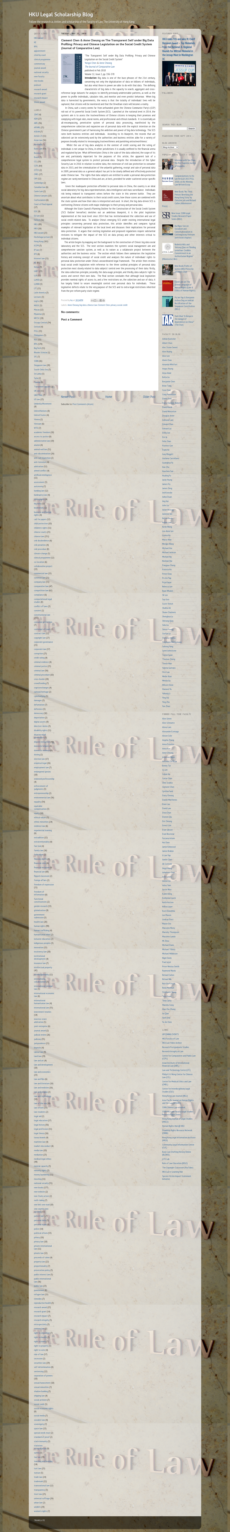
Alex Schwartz (168, 722)
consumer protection (43, 621)
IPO (35, 253)
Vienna (37, 419)
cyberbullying (39, 696)
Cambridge (38, 182)
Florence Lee (167, 445)
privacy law (38, 1241)
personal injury (40, 1224)
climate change (40, 553)
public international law (42, 1280)
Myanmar (38, 313)
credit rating (39, 657)
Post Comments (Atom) (83, 404)
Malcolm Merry (168, 927)
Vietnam (37, 423)
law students (39, 1111)
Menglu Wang (168, 543)
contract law (39, 633)
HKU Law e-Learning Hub (172, 1171)
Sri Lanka (38, 373)
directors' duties (41, 726)
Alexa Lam (166, 727)
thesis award (39, 101)
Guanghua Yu (167, 462)
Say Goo (165, 599)
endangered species (42, 771)
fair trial (37, 845)
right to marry (40, 1341)
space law (38, 1428)
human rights (39, 925)
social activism (40, 1399)
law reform (39, 1107)
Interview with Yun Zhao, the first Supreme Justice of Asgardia (185, 163)
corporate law (40, 649)
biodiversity (39, 507)
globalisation (40, 910)
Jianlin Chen (167, 859)
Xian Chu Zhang (168, 1009)
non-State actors (41, 1195)
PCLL (36, 330)
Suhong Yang (167, 646)
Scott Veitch (167, 603)
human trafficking (41, 930)
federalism (38, 854)
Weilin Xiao (167, 676)
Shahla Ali (166, 607)
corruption (38, 653)
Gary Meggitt (167, 454)
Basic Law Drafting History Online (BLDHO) (176, 1153)
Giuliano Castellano (170, 458)
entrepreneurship (41, 793)
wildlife (37, 1506)
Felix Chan (166, 441)
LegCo (36, 301)
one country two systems (41, 1210)
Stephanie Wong (169, 991)
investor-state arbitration (40, 1020)
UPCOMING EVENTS (170, 1034)
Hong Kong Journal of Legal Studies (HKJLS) (177, 1120)
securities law (40, 1362)
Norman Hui (167, 560)
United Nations (40, 410)
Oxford (37, 326)
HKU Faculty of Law (170, 1038)
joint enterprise (40, 1026)
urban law (38, 1502)
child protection (41, 523)
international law (41, 1007)
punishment (39, 1290)
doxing (37, 754)
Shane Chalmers (169, 612)
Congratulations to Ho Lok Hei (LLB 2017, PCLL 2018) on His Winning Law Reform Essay (184, 180)
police (36, 1228)
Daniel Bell (167, 398)
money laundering (41, 1174)
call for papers (40, 519)
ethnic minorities (41, 821)
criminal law (39, 670)
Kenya (36, 266)
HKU (36, 228)
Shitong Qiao (167, 620)
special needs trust (42, 1432)
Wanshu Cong (168, 1004)
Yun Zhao (166, 706)
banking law (39, 490)
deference (38, 708)
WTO (36, 427)
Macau (37, 309)
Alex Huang (167, 351)
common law (39, 577)
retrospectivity (40, 1324)
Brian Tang (166, 385)
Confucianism (40, 199)
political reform (41, 1232)
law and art (39, 1060)
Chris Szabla (167, 782)
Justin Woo (167, 889)
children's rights (40, 527)
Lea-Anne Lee (167, 531)
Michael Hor (167, 548)
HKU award (38, 37)
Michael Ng (167, 556)
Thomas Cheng (168, 659)
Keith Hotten (167, 902)
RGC (35, 339)
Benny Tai (166, 765)
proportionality (40, 1265)
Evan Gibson (167, 829)
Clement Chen (104, 304)
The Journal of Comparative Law (100, 66)
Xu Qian (165, 1013)
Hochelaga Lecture (42, 236)
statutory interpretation (40, 1447)
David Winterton (169, 411)
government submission (39, 916)
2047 (36, 114)
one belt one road (41, 1204)
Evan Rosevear (168, 833)
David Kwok (167, 407)
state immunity (40, 1441)
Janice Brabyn (168, 850)
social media (39, 1415)
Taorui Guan (167, 654)
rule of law (38, 1354)
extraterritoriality (41, 841)
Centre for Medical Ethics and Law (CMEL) (176, 1083)
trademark (38, 1481)
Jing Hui (165, 501)
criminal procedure (42, 674)
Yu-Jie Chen (167, 1021)
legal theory (39, 1133)
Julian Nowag (167, 509)
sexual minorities (41, 1387)
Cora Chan (166, 389)
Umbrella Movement (43, 403)
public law (38, 1285)
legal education (41, 1120)
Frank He (165, 449)
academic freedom (42, 432)
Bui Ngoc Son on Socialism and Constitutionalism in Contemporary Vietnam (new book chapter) (185, 231)
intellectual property (43, 967)
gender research (41, 906)
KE (35, 42)
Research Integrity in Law (172, 1051)
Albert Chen (167, 342)
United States (40, 414)
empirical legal (40, 763)
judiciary (37, 1039)
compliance (39, 594)
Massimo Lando (169, 936)
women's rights (40, 1511)
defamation (39, 704)
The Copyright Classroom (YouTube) (177, 1167)
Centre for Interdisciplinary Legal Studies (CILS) (176, 1090)
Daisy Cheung (168, 795)
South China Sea (41, 369)
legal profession (41, 1128)
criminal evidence (41, 661)
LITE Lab (165, 1158)
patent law (39, 1215)
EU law (37, 215)
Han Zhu (165, 466)
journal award (40, 67)
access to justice (41, 436)
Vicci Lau (166, 671)
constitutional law (42, 614)
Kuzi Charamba (168, 910)
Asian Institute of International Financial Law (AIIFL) (175, 1064)
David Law (166, 808)
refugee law (39, 1294)
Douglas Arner (168, 415)
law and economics (42, 1071)
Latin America (40, 292)
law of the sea (40, 1103)
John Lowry (167, 876)
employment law (41, 767)
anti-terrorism (40, 461)
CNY (35, 178)
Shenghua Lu (167, 616)
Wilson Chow (167, 684)
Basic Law (38, 148)
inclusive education (42, 938)
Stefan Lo (166, 633)
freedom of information (39, 893)
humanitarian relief (42, 934)
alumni (37, 444)
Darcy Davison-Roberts (172, 402)
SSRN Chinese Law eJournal (173, 1107)
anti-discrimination (42, 453)
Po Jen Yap (166, 577)
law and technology (42, 1096)
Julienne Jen (167, 513)
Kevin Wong (167, 526)
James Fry (166, 484)
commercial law (41, 573)
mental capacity (41, 1165)
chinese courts (40, 531)
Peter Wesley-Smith (170, 966)
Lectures (37, 296)
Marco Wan (167, 539)
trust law (38, 1493)
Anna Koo (166, 748)
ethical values (40, 817)
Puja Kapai (166, 582)
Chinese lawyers (41, 195)
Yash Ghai (166, 1017)
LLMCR (36, 279)
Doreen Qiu (167, 816)
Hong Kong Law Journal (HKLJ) (175, 1095)
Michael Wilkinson (170, 953)
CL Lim (164, 769)
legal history (39, 1124)
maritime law (39, 1141)
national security (41, 72)
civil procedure (40, 549)
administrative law (42, 440)
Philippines (38, 335)
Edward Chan (167, 424)
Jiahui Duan (167, 496)
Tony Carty (166, 1000)
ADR (36, 118)
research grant (40, 93)
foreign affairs (40, 880)
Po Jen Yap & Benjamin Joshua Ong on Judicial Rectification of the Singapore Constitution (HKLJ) (185, 303)
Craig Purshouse (169, 394)
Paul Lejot (166, 962)
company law (39, 581)
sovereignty (39, 1424)
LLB (35, 275)
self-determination (42, 1366)
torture (37, 1472)
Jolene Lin (166, 880)
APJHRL (37, 127)
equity (36, 813)
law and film (39, 1078)
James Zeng (167, 488)
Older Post (149, 396)
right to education (42, 1332)
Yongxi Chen (90, 63)
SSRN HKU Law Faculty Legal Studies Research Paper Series (177, 1113)
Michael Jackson (169, 552)
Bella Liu (166, 377)
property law (39, 1261)
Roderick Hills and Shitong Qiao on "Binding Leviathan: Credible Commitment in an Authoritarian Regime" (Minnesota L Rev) (179, 251)
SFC (35, 356)
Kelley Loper (167, 906)
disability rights (40, 730)
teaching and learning (43, 1461)
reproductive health (42, 1302)
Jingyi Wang (167, 868)
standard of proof (42, 1436)
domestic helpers (41, 745)
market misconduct (42, 1145)
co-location (39, 561)
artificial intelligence (43, 474)
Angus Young (167, 368)
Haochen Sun (167, 471)
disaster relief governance (40, 736)
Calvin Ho (166, 774)
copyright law (40, 637)
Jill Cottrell (167, 863)
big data (83, 304)
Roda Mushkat (168, 987)
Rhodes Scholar (40, 352)
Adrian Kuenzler (169, 338)
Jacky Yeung (167, 479)
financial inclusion (41, 867)
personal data (40, 1220)
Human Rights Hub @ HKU (173, 1125)
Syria (36, 377)
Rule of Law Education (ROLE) (175, 1163)
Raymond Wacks (169, 970)
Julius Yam (166, 885)
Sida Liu (165, 624)
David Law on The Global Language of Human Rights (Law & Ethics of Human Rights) (185, 286)
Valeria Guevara (168, 667)
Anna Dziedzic (168, 744)
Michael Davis (168, 944)
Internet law (39, 258)
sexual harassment (42, 1382)
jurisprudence (39, 1043)
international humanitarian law (41, 1002)
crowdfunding (40, 683)
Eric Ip (164, 436)
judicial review (40, 1034)
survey (36, 1452)
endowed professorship (44, 778)
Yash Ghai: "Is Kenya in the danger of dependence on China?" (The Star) (184, 320)
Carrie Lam (38, 191)
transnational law (41, 1485)
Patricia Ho (167, 569)
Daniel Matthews (169, 799)
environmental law (42, 797)
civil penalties (40, 544)
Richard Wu (166, 979)
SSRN (36, 360)
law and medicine (41, 1087)
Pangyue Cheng (168, 565)
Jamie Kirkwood (169, 846)
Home (108, 396)
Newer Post (68, 396)
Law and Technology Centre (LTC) (176, 1070)
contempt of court (42, 629)
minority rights (40, 1170)
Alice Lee (166, 355)
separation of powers (43, 1375)
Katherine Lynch (169, 897)
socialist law (39, 1419)
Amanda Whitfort (169, 364)
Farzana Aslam (168, 838)
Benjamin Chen (168, 381)
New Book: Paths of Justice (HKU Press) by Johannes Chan (184, 268)
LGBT (36, 271)
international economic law (44, 995)
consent (37, 610)
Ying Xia (165, 697)
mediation (38, 1154)
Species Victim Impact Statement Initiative (176, 1177)
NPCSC (37, 318)
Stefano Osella (168, 637)
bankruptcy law (40, 494)
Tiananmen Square (42, 386)
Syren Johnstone (169, 650)
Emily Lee (166, 432)
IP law (36, 249)
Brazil (36, 157)
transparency (39, 1489)
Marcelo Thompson (170, 932)
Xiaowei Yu (167, 689)
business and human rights (42, 513)
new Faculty (39, 76)
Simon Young (167, 629)
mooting (38, 1178)
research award (40, 89)
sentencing (38, 1371)
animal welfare (40, 449)
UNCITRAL (38, 395)
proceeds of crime (41, 1257)
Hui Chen (166, 842)
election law (39, 758)
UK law (37, 390)
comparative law (41, 586)
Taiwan (37, 382)
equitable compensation (40, 807)
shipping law (39, 1395)
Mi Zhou (165, 940)
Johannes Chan (168, 872)
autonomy (38, 486)
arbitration (38, 466)
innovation (38, 947)
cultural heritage (41, 691)
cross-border (39, 678)
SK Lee (165, 594)
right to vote (39, 1349)
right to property (41, 1345)
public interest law (42, 1274)
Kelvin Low (166, 522)
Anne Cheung (105, 63)
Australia (38, 144)
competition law (41, 590)
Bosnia (37, 152)
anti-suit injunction (42, 457)
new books (38, 80)
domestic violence (42, 750)
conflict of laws (41, 606)
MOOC (36, 305)
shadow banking (41, 1391)
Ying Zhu (166, 701)
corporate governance (43, 641)
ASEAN (37, 131)
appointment (39, 50)
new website (39, 1191)
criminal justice (40, 666)
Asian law (38, 140)
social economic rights (43, 1408)
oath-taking (39, 1200)
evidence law (39, 825)
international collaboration (40, 980)
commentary (39, 63)
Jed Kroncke (167, 492)
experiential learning (43, 830)
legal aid (37, 1116)
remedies (38, 1298)
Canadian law (39, 187)
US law (37, 399)
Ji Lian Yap (166, 855)
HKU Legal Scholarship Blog (61, 14)
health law (38, 921)
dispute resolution (42, 741)
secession (38, 1358)
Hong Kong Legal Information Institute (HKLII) (179, 1139)
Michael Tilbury (168, 949)
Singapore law (40, 365)
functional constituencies (40, 900)
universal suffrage (42, 1498)
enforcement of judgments (41, 787)
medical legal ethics (42, 1158)
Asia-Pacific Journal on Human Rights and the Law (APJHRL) (178, 1101)
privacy (113, 304)
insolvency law (40, 951)
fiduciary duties (40, 858)
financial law (39, 871)
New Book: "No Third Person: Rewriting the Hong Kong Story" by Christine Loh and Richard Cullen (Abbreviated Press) (179, 199)
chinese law (92, 304)
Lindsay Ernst (167, 919)
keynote (37, 1047)
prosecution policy (42, 1270)
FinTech (37, 219)
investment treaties (42, 1011)
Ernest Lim (166, 825)
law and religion (41, 1091)
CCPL (36, 165)
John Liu (165, 505)
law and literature (41, 1083)
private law (39, 1253)
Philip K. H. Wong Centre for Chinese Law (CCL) (177, 1076)
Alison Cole (167, 735)
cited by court (40, 54)
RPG (35, 46)
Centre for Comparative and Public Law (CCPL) (179, 1057)
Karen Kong (167, 893)
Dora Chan (166, 812)
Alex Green (167, 718)
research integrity (41, 1319)
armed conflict (40, 470)
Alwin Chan (167, 360)
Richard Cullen (168, 974)
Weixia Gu (166, 680)
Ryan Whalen (167, 590)
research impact (41, 97)
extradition (39, 837)
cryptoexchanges (41, 687)
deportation (39, 717)
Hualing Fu (166, 475)
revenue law (39, 1328)
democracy (38, 713)
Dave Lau (166, 804)
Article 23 (38, 135)
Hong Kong (38, 241)
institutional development (40, 957)
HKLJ (36, 224)
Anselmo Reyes (168, 757)
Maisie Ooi (166, 923)
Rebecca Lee (167, 586)
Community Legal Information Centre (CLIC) (178, 1146)
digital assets (40, 721)
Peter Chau (167, 573)
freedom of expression (44, 884)
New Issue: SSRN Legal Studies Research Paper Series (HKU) (181, 216)
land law (37, 1056)
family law (38, 850)
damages (38, 700)
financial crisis (40, 863)
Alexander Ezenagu (170, 731)
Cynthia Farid (167, 791)
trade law (38, 1476)
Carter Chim (167, 778)
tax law (37, 1456)
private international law (43, 1247)
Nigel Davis (167, 957)
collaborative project (43, 566)
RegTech (37, 348)
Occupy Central (40, 322)
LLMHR (37, 283)
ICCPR (36, 245)
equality (37, 801)
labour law (38, 1051)
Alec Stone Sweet (170, 347)
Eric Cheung (167, 821)
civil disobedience (41, 540)
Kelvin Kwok (167, 518)
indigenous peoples (42, 943)
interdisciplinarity (41, 974)
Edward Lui (166, 428)
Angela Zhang (168, 739)
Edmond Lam (167, 419)
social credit (122, 304)
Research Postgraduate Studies (175, 1047)
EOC (35, 211)
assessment (39, 482)
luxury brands (39, 1137)
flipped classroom (41, 875)
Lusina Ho (166, 535)
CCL (35, 161)
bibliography (39, 499)
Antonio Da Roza (169, 761)
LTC (35, 288)
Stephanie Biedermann (172, 642)
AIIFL (36, 122)
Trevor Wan (167, 663)
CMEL (36, 174)
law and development (43, 1064)
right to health (40, 1337)
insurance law (40, 963)
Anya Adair (166, 372)
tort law (37, 1468)
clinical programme (42, 59)
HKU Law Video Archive (172, 1042)
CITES (36, 169)
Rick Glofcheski (168, 983)
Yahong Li (166, 693)
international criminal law (43, 987)
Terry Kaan (166, 996)
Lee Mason (166, 915)
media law (38, 1150)
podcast (37, 84)
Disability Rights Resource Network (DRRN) (177, 1132)
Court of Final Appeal (43, 204)
